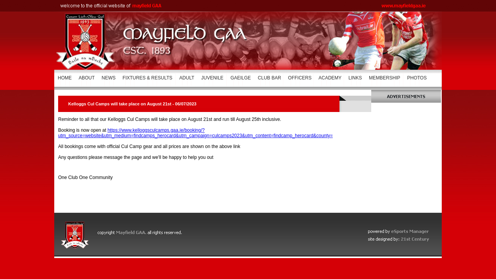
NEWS (108, 78)
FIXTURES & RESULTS (147, 78)
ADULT (186, 78)
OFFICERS (300, 78)
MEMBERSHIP (384, 78)
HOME (65, 78)
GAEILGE (241, 78)
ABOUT (87, 78)
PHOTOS (417, 78)
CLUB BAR (269, 78)
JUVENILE (212, 78)
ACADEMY (330, 78)
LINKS (355, 78)
